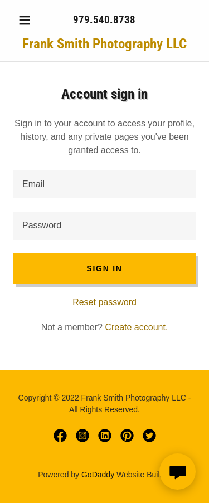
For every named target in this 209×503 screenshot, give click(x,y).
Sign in (104, 268)
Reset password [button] (104, 302)
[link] (104, 44)
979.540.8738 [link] (104, 19)
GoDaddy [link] (97, 474)
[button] (27, 20)
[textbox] (104, 184)
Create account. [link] (136, 327)
